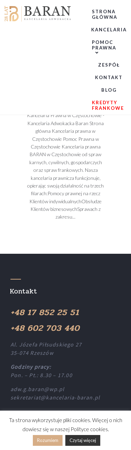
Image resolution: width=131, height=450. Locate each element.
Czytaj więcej (83, 440)
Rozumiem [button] (47, 440)
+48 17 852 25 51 (44, 312)
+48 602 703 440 (45, 328)
